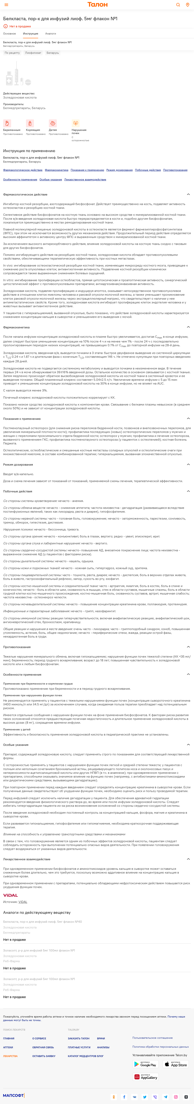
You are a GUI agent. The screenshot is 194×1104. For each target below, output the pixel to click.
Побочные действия (148, 162)
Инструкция (30, 35)
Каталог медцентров (82, 1048)
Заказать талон (78, 1031)
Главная (8, 1031)
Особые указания (51, 172)
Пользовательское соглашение (152, 1030)
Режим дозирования (119, 162)
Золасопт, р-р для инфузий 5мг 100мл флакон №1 (39, 943)
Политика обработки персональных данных (160, 1039)
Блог (100, 1048)
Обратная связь (43, 1039)
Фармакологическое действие (22, 162)
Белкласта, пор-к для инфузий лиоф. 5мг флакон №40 (42, 914)
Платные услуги (79, 1039)
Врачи (101, 1031)
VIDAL (22, 894)
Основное (9, 35)
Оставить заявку (43, 1048)
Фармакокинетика (56, 162)
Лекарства (10, 1048)
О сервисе (39, 1031)
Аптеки (8, 1039)
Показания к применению (87, 162)
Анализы (103, 1039)
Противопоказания (175, 162)
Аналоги (50, 35)
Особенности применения (20, 172)
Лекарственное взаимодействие (85, 172)
